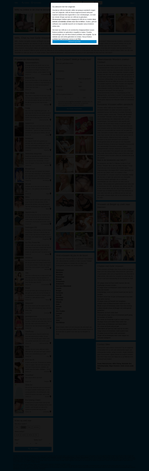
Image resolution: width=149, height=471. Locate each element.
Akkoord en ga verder (74, 41)
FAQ (79, 39)
